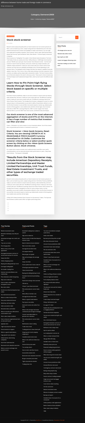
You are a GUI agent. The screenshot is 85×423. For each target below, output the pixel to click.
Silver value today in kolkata (8, 316)
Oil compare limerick (27, 251)
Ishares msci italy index (50, 292)
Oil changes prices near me (65, 50)
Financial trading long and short (52, 347)
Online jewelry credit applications (52, 402)
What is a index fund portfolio (9, 297)
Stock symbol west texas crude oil (31, 264)
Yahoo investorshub (27, 270)
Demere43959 (10, 36)
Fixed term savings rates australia (31, 280)
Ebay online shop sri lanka (50, 373)
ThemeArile (56, 420)
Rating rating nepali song (50, 370)
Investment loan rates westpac (52, 247)
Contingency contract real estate (52, 368)
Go (77, 37)
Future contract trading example (52, 376)
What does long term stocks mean (52, 354)
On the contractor (48, 386)
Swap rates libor (5, 258)
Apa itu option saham (49, 330)
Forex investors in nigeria (7, 329)
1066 (45, 411)
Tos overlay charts (27, 347)
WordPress (38, 420)
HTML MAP (62, 420)
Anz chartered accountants (8, 294)
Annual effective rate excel (51, 365)
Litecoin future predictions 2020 (52, 244)
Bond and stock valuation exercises (10, 345)
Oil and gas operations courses (30, 267)
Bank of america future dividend (30, 243)
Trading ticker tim (27, 364)
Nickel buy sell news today (8, 303)
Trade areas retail (27, 326)
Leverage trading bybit (7, 266)
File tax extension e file (50, 249)
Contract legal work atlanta (51, 277)
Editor (10, 43)
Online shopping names (7, 261)
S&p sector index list (6, 279)
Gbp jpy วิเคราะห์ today (49, 339)
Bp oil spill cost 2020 (63, 57)
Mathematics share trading (29, 324)
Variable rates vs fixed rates (51, 341)
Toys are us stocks (6, 243)
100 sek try (25, 283)
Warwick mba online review (65, 53)
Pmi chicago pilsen (5, 246)
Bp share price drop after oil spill (52, 238)
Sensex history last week (28, 344)
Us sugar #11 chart (48, 305)
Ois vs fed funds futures (50, 320)
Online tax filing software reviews (52, 274)
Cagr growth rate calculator (8, 335)
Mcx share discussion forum (51, 241)
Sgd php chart (4, 324)
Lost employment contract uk (51, 333)
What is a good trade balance (8, 332)
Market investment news (7, 231)
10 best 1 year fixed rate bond (30, 286)
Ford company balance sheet (51, 279)
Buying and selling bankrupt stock (10, 263)
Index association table (7, 306)
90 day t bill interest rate (50, 302)
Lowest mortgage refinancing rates (67, 60)
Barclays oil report (48, 395)
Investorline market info (28, 353)
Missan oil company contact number (53, 392)
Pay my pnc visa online (28, 302)
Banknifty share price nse (50, 344)
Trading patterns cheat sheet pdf (31, 329)
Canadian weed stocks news (29, 337)
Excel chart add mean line (7, 342)
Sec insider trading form (7, 269)
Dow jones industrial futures (8, 300)
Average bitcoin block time (29, 248)
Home (32, 19)
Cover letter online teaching (51, 384)
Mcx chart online (5, 287)
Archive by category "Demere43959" (44, 19)
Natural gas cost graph (28, 254)
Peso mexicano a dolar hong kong (9, 277)
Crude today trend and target (51, 299)
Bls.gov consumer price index (29, 358)
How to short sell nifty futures (30, 350)
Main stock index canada (28, 246)
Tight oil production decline (8, 326)
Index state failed (48, 235)
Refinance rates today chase (51, 327)
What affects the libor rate (29, 293)
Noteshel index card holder (8, 309)
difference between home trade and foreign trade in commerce (26, 2)
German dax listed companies (51, 312)
